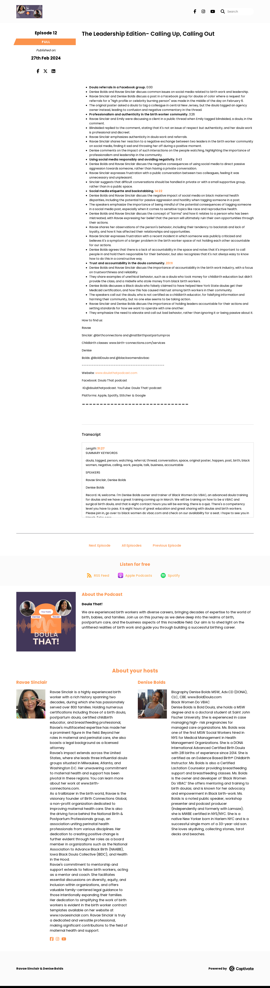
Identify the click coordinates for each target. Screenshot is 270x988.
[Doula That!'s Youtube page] (210, 12)
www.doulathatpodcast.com (116, 373)
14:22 (158, 191)
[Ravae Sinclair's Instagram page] (56, 941)
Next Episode (99, 545)
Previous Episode (167, 545)
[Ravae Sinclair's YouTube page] (60, 941)
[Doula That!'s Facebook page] (195, 12)
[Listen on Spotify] (171, 577)
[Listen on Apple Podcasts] (135, 577)
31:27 (101, 448)
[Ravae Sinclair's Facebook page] (51, 941)
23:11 (169, 263)
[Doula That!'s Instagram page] (201, 12)
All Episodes (132, 545)
